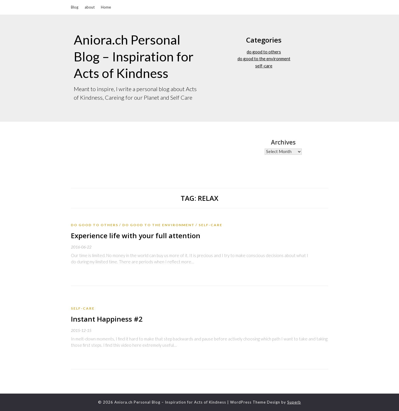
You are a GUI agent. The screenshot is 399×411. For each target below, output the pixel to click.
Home (106, 7)
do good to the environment (264, 58)
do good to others (264, 51)
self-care (263, 65)
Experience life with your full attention (135, 235)
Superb (294, 402)
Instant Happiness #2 (107, 319)
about (90, 7)
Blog (74, 7)
